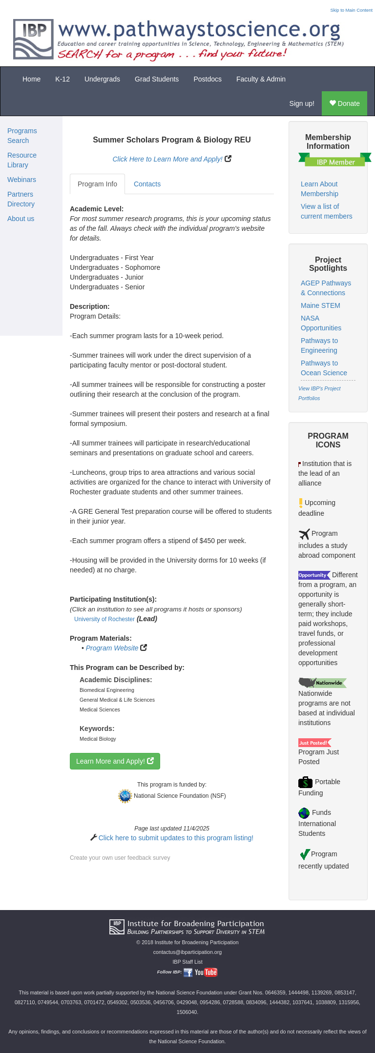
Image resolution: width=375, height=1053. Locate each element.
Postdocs (207, 79)
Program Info (97, 184)
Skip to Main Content (351, 10)
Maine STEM (320, 305)
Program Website (112, 648)
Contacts (147, 184)
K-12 (62, 79)
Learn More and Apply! (115, 761)
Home (31, 79)
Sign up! (302, 103)
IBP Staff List (187, 962)
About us (20, 219)
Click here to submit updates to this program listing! (176, 838)
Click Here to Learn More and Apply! (167, 159)
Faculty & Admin (261, 79)
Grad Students (157, 79)
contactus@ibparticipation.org (187, 952)
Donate (344, 103)
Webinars (21, 179)
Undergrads (102, 79)
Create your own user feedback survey (120, 857)
